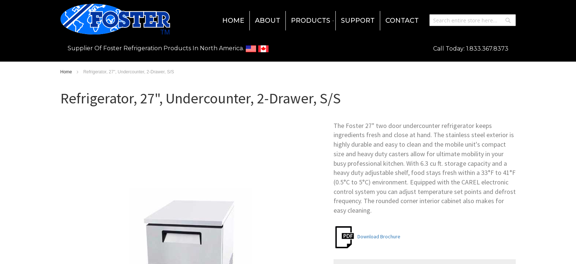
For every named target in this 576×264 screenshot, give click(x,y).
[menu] (288, 20)
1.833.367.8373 (487, 48)
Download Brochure (367, 236)
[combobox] (472, 20)
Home (66, 71)
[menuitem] (233, 20)
